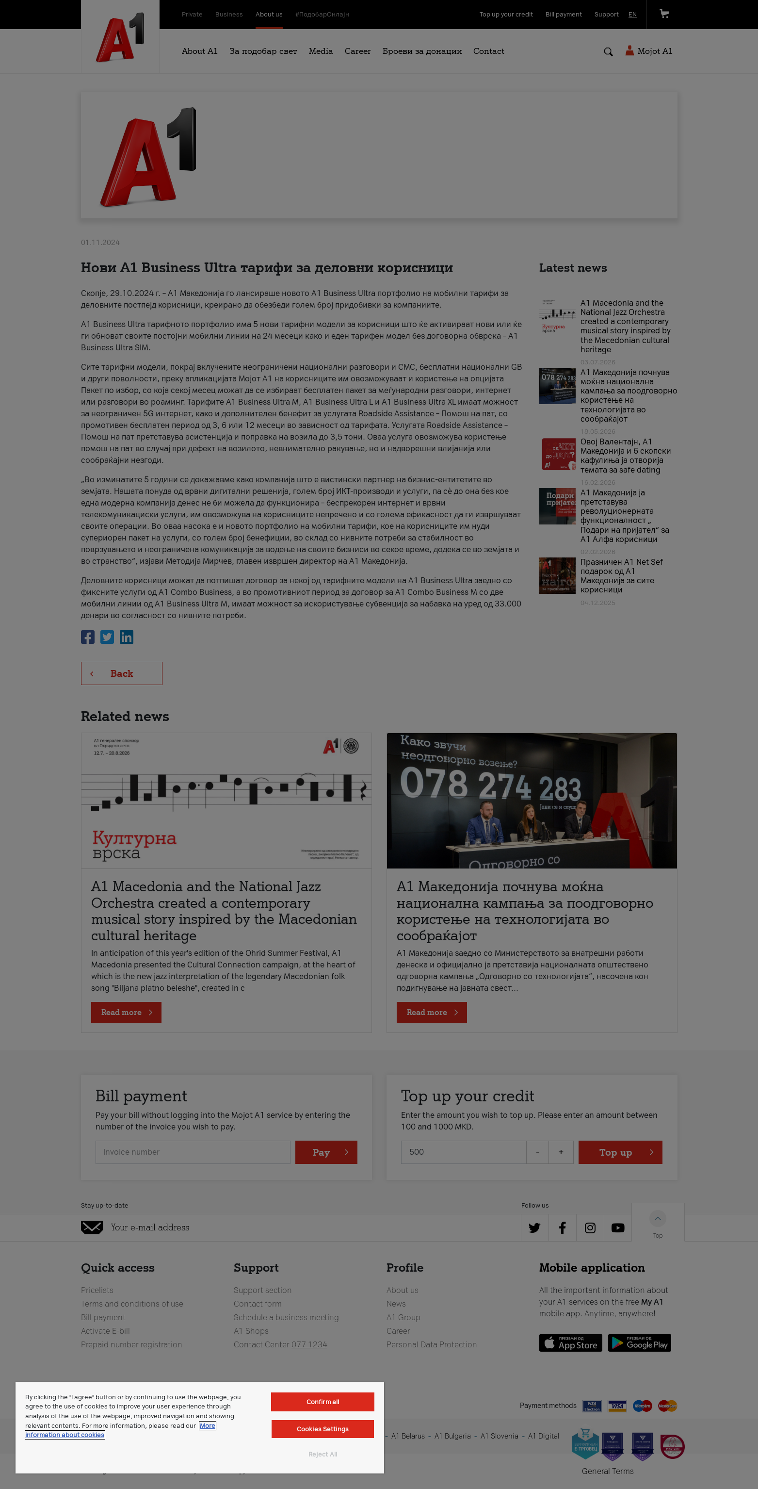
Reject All (322, 1454)
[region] (200, 1427)
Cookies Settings (323, 1429)
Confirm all (322, 1402)
